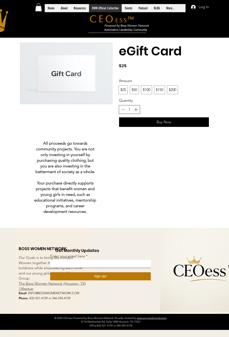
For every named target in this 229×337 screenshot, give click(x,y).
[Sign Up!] (100, 276)
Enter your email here (67, 256)
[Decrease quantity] (123, 109)
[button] (38, 7)
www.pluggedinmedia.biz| (152, 318)
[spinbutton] (129, 109)
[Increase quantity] (136, 109)
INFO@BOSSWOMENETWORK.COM (53, 293)
